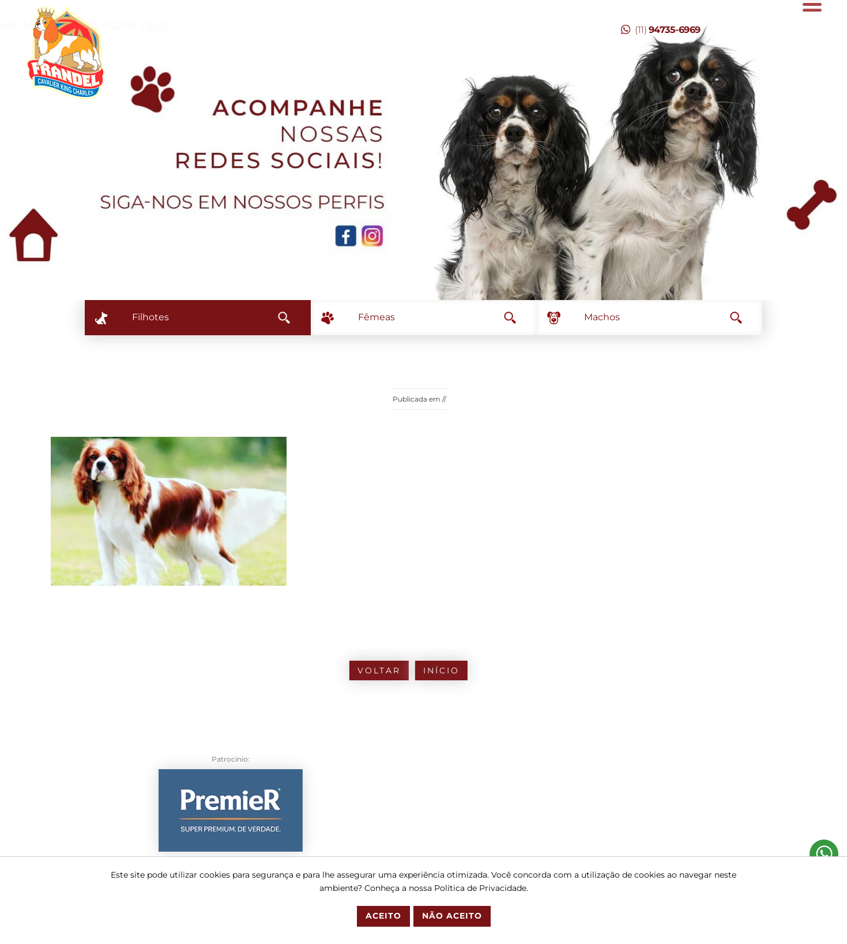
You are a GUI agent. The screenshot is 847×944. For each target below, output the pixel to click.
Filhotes (211, 317)
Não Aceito (452, 916)
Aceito (383, 916)
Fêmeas (437, 317)
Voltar (331, 670)
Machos (663, 317)
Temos (224, 24)
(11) (661, 29)
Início (393, 670)
